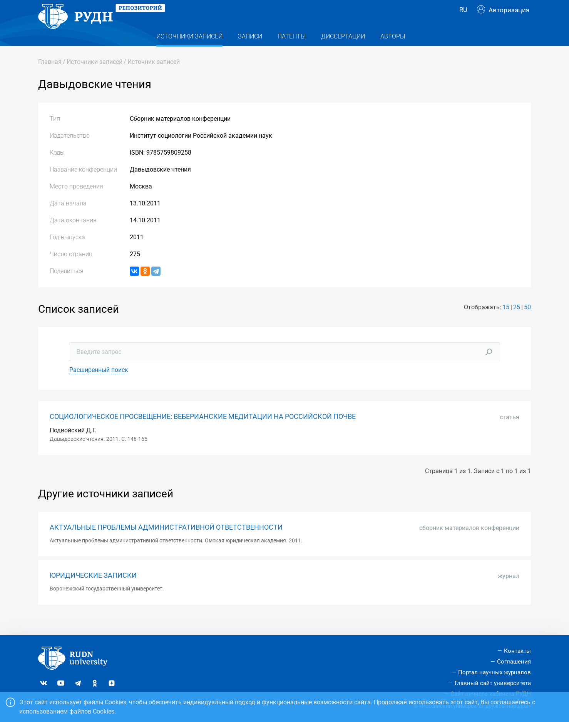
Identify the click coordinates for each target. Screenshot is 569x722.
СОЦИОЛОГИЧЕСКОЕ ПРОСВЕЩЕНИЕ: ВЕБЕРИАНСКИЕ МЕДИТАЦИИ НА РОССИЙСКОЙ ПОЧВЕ (203, 432)
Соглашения (514, 662)
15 (505, 322)
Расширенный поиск (98, 385)
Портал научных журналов (494, 672)
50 (527, 322)
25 (516, 322)
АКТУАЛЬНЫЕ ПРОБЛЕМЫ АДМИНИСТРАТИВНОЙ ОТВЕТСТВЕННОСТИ (166, 543)
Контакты (517, 651)
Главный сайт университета (493, 683)
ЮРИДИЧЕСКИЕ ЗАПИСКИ (93, 591)
